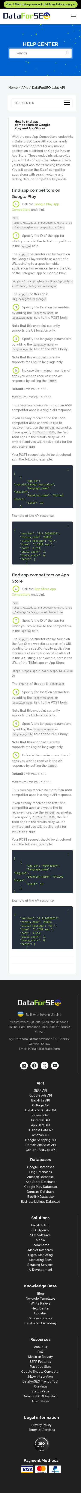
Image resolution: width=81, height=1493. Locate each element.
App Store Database (40, 1182)
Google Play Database (40, 1187)
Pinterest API (40, 1120)
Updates (40, 1313)
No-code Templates (40, 1298)
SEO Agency (40, 1230)
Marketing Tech (40, 1260)
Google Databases (40, 1167)
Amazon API (40, 1135)
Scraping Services (40, 1265)
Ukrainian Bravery (40, 1356)
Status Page (40, 1391)
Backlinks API (40, 1100)
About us (40, 1347)
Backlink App (40, 1225)
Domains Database (40, 1191)
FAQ (40, 1352)
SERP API (40, 1090)
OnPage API (40, 1105)
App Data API (40, 1125)
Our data (40, 1386)
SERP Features (40, 1361)
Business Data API (40, 1130)
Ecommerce (40, 1245)
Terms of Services (41, 1430)
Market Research (40, 1250)
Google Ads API (40, 1095)
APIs (24, 88)
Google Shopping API (40, 1140)
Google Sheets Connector (40, 1371)
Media (40, 1240)
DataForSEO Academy (40, 1323)
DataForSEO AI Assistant (40, 1396)
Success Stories (40, 1318)
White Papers (40, 1303)
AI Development (40, 1269)
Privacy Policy (42, 1425)
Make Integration (40, 1376)
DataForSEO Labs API (48, 88)
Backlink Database (40, 1196)
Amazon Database (40, 1177)
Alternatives (40, 1401)
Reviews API (40, 1115)
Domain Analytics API (41, 1145)
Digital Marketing (40, 1255)
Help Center (41, 1308)
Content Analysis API (41, 1150)
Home (13, 88)
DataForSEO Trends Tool (40, 1381)
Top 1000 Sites (40, 1366)
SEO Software (40, 1235)
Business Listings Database (40, 1201)
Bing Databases (40, 1172)
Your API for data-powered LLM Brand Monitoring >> (40, 4)
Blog (40, 1293)
